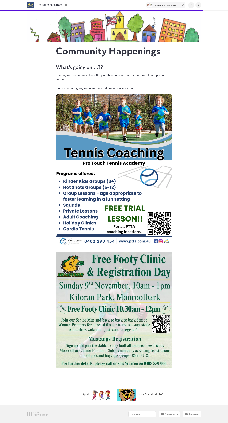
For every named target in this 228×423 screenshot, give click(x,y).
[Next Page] (198, 5)
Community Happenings (166, 5)
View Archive (169, 414)
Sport (85, 394)
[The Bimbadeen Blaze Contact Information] (66, 5)
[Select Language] (142, 414)
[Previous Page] (191, 5)
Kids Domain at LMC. (151, 394)
